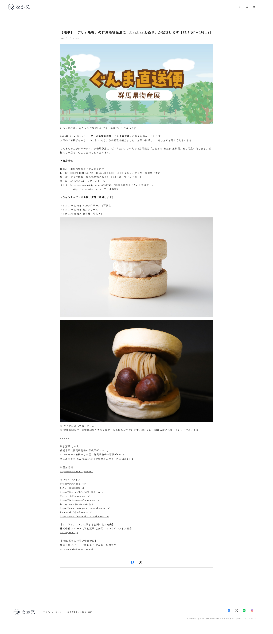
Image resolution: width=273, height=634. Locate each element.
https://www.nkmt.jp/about (76, 471)
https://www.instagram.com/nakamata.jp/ (85, 508)
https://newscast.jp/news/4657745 (92, 185)
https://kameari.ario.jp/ (87, 189)
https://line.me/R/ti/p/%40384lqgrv (81, 492)
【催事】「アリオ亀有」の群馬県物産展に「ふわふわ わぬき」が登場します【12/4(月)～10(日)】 (136, 32)
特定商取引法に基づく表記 (80, 612)
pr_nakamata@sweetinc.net (76, 549)
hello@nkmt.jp (69, 532)
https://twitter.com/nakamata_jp (79, 500)
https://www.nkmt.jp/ (73, 483)
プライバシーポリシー (53, 612)
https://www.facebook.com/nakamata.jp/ (84, 516)
